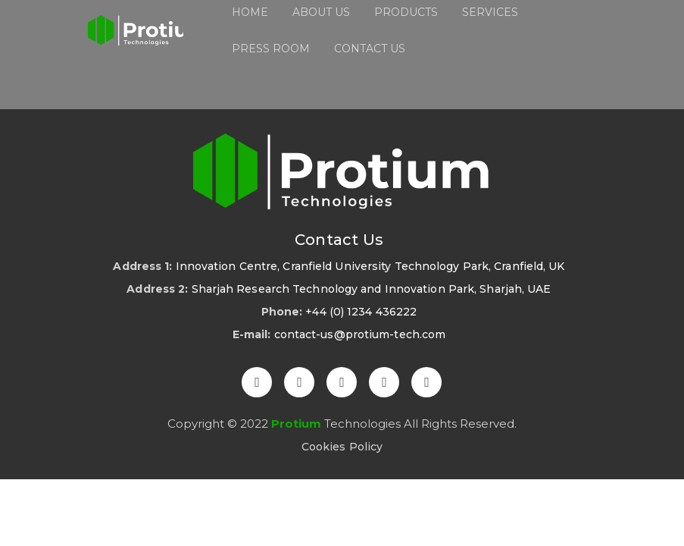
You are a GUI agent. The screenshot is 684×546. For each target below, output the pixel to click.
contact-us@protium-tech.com (360, 334)
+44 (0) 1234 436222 (361, 311)
